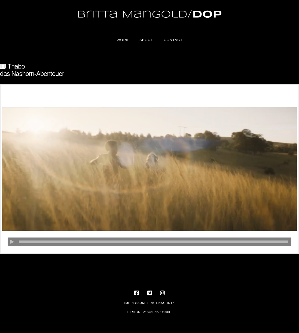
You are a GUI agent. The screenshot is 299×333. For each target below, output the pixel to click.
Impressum (134, 302)
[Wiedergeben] (12, 242)
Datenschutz (162, 302)
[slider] (153, 241)
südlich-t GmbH (159, 312)
